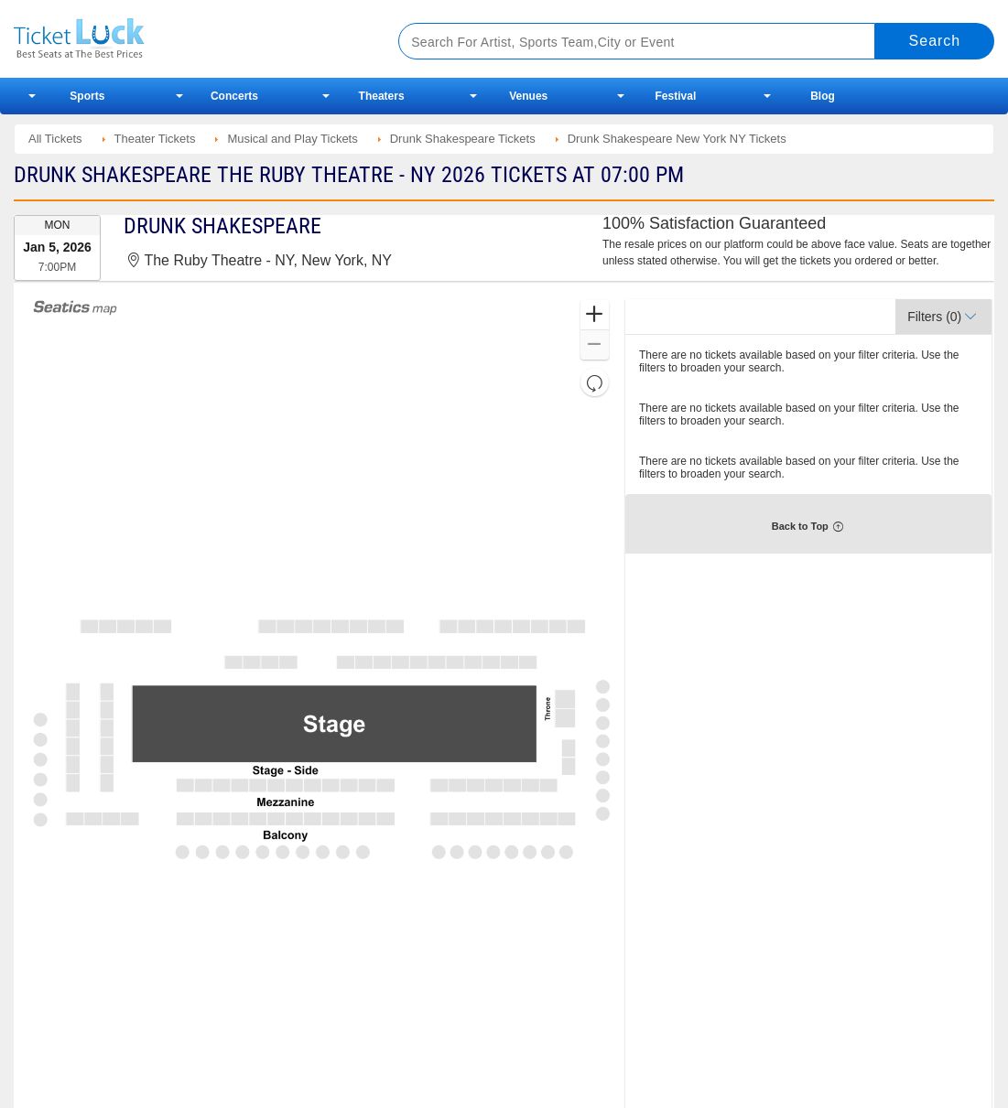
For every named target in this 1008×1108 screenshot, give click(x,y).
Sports (87, 96)
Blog (822, 96)
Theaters (382, 96)
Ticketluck (185, 38)
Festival (676, 96)
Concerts (234, 96)
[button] (594, 315)
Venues (528, 96)
